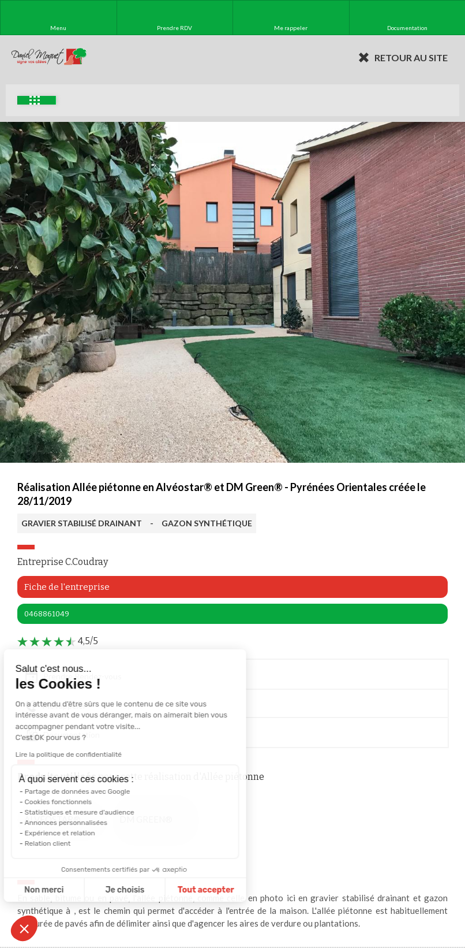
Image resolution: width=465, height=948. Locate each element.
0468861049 (46, 613)
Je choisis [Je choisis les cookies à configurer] (85, 890)
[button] (24, 928)
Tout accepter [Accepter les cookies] (166, 890)
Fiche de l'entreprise (67, 587)
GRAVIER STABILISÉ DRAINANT (81, 523)
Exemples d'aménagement (34, 100)
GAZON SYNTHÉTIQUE (207, 523)
